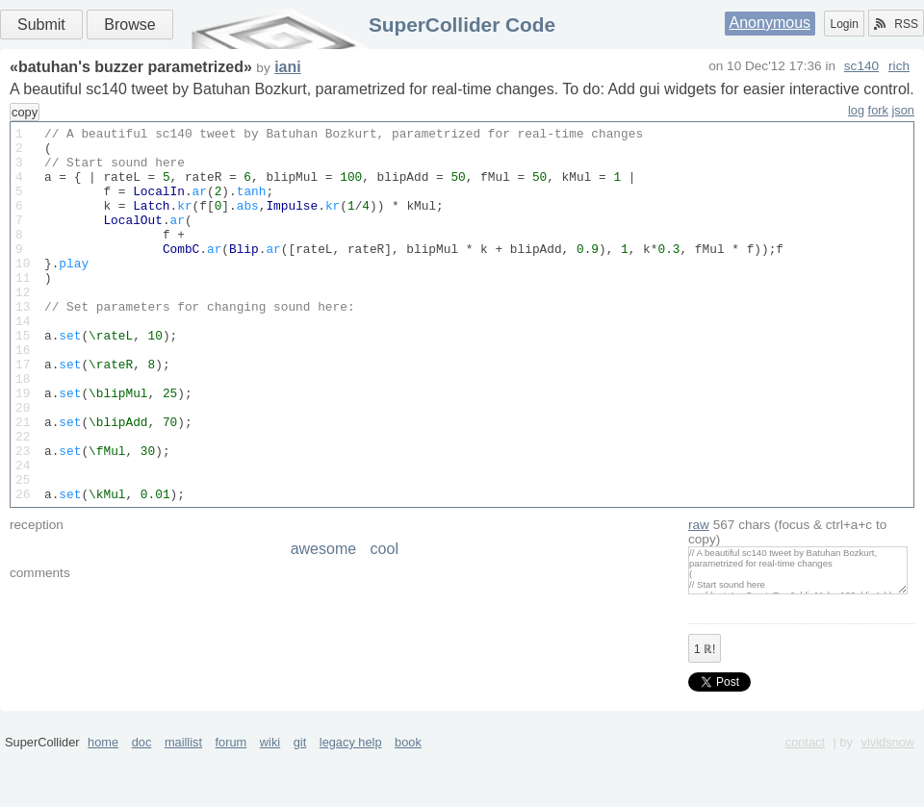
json (903, 110)
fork (878, 110)
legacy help (351, 800)
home (103, 800)
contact (805, 800)
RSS (896, 24)
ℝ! (704, 707)
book (408, 800)
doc (142, 800)
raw (698, 582)
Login (844, 24)
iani (287, 67)
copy (25, 112)
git (300, 800)
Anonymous (770, 22)
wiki (270, 800)
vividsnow (887, 800)
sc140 (861, 66)
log (856, 110)
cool (384, 606)
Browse (129, 24)
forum (231, 800)
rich (899, 66)
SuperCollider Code (462, 24)
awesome (323, 606)
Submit (41, 24)
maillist (183, 800)
